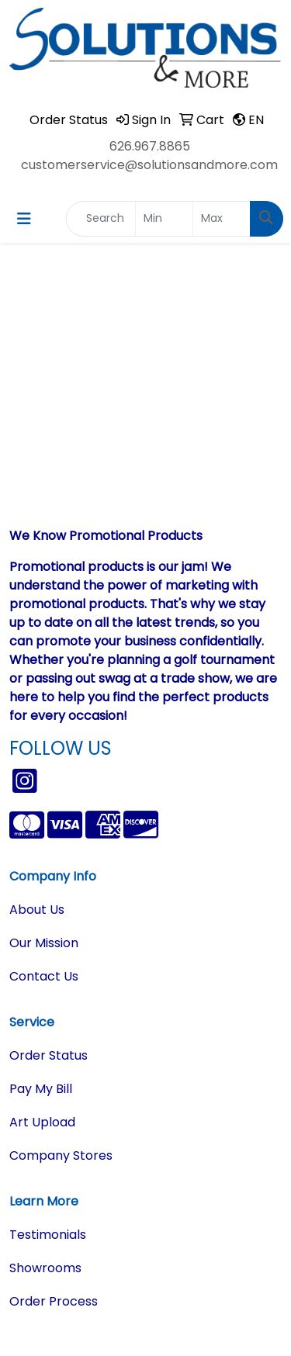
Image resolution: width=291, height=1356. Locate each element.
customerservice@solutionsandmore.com (149, 165)
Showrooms (45, 1268)
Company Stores (61, 1155)
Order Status (48, 1055)
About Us (36, 909)
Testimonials (47, 1235)
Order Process (53, 1301)
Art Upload (42, 1122)
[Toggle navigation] (24, 219)
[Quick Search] (101, 219)
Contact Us (43, 976)
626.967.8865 (149, 146)
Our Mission (43, 943)
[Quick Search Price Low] (164, 219)
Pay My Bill (40, 1089)
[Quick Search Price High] (221, 219)
